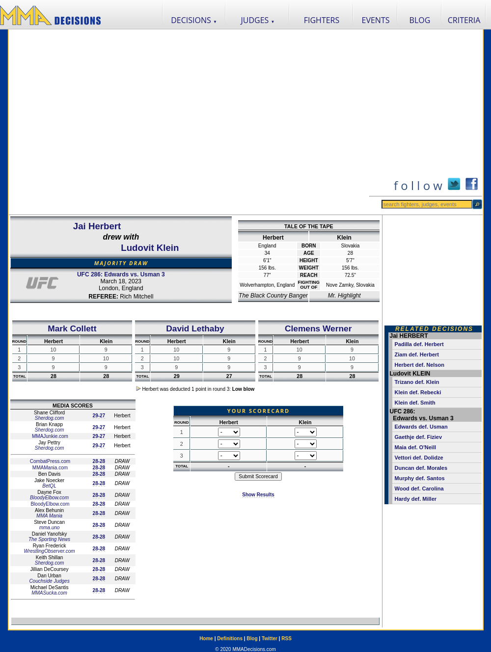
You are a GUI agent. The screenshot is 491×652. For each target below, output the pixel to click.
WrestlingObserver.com (49, 551)
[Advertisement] (100, 122)
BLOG (420, 20)
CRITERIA (464, 20)
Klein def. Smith (415, 403)
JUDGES (258, 20)
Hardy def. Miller (416, 499)
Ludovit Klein (150, 248)
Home (206, 638)
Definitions (230, 638)
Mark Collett (72, 328)
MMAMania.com (49, 467)
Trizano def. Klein (417, 382)
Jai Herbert (97, 226)
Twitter (269, 638)
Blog (251, 638)
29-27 (99, 415)
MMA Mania (49, 515)
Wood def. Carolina (419, 488)
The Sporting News (49, 539)
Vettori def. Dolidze (419, 458)
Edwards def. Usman (421, 427)
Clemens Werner (318, 328)
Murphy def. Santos (420, 478)
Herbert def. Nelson (419, 365)
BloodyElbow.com (49, 497)
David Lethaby (195, 328)
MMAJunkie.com (49, 436)
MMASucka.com (49, 593)
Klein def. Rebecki (418, 392)
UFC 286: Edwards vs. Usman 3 (121, 274)
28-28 (99, 461)
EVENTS (376, 20)
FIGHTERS (322, 20)
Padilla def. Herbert (419, 344)
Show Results (258, 494)
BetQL (49, 486)
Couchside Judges (49, 581)
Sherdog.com (49, 418)
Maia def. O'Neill (415, 447)
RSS (286, 638)
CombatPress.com (49, 461)
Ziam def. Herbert (417, 354)
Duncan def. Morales (421, 468)
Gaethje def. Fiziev (418, 437)
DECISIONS (194, 20)
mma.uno (49, 527)
